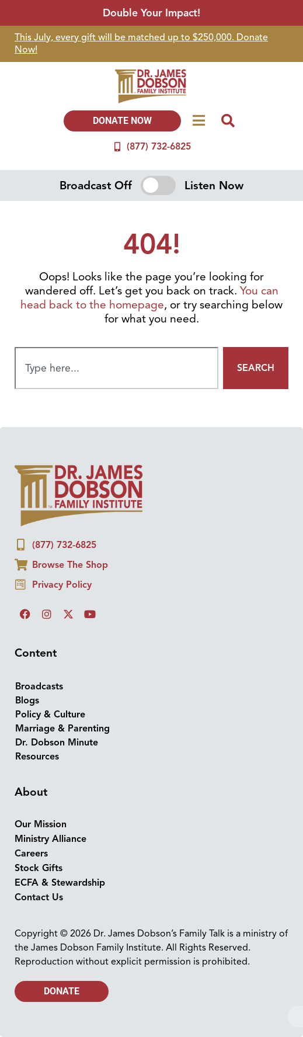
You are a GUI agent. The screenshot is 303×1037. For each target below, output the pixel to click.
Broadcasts (39, 686)
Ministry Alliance (50, 839)
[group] (151, 44)
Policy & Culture (50, 714)
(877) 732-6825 (159, 146)
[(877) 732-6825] (117, 146)
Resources (37, 756)
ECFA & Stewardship (60, 883)
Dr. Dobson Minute (56, 742)
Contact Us (39, 897)
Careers (31, 853)
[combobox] (116, 368)
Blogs (27, 700)
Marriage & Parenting (62, 728)
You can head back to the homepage (149, 298)
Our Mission (41, 824)
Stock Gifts (38, 868)
